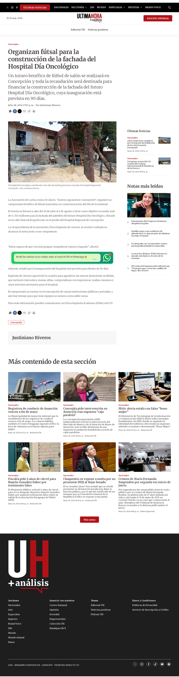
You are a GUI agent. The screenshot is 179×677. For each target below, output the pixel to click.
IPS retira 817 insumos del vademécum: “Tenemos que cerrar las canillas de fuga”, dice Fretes (150, 268)
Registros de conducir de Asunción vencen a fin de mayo (33, 411)
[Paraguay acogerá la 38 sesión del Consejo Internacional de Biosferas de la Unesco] (164, 161)
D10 (92, 7)
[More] (86, 7)
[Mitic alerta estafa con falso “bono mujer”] (144, 387)
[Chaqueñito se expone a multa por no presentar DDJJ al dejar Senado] (89, 457)
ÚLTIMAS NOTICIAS (34, 7)
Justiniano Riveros (31, 338)
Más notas (89, 520)
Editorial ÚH (78, 29)
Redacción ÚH (35, 433)
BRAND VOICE (153, 7)
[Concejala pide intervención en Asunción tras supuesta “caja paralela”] (89, 387)
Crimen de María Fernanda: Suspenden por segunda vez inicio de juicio (144, 483)
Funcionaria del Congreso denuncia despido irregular (148, 222)
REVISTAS (133, 7)
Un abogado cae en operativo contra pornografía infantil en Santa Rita (149, 245)
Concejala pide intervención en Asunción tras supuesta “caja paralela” (85, 412)
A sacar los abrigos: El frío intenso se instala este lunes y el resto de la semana (149, 256)
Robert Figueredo (147, 512)
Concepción (16, 323)
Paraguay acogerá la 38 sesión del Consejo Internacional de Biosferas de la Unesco (140, 164)
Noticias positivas (98, 29)
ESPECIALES (115, 7)
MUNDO (101, 7)
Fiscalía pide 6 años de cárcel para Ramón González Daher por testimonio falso (32, 483)
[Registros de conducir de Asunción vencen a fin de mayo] (34, 387)
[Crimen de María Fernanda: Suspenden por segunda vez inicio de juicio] (144, 457)
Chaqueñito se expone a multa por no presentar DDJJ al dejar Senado (89, 481)
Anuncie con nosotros (62, 601)
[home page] (89, 18)
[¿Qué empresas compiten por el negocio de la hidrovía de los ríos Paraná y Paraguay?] (164, 140)
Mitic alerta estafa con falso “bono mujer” (142, 411)
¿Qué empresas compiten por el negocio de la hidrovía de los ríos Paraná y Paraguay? (141, 144)
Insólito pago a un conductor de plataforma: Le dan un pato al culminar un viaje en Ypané (150, 233)
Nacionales (13, 44)
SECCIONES (77, 7)
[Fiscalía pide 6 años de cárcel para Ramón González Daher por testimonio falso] (34, 457)
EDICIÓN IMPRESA (158, 18)
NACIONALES (61, 7)
